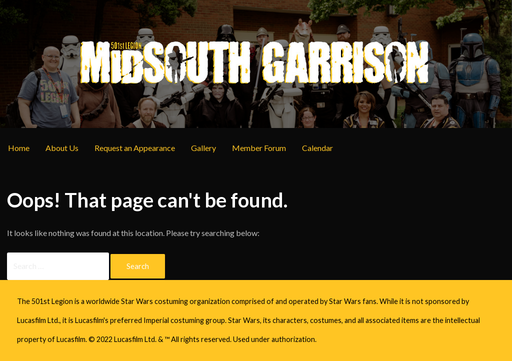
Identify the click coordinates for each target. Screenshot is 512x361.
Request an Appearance (134, 147)
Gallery (203, 147)
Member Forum (259, 147)
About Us (62, 147)
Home (19, 147)
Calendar (317, 147)
